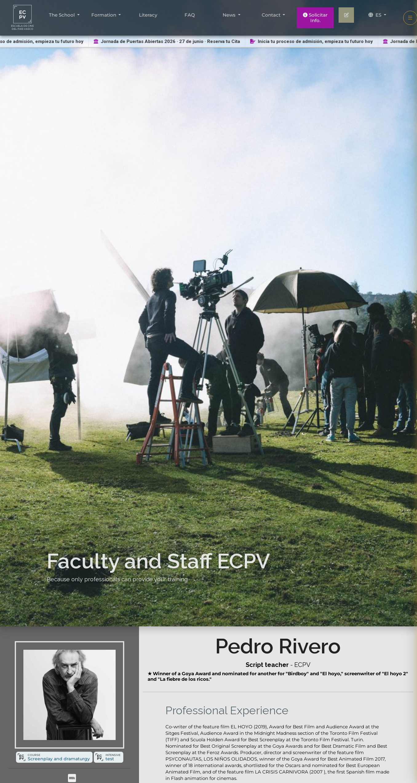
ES (375, 15)
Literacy (148, 15)
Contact (272, 15)
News (230, 15)
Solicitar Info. (315, 17)
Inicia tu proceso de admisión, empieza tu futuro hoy (313, 41)
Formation (104, 15)
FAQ (190, 15)
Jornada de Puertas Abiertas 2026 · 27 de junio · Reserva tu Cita (168, 41)
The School (62, 15)
